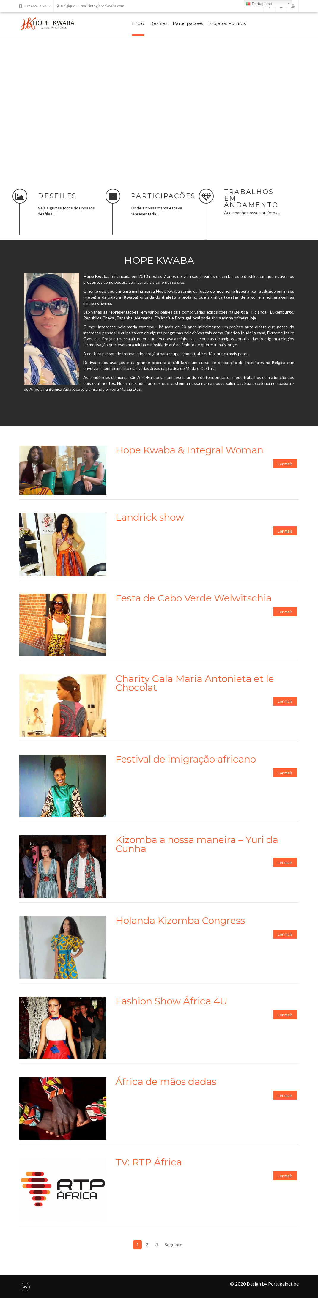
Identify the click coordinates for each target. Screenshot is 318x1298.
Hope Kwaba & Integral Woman (189, 448)
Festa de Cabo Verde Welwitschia (193, 596)
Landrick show (149, 516)
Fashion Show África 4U (171, 999)
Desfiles (158, 23)
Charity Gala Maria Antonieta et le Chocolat (194, 681)
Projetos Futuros (227, 23)
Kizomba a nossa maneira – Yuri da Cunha (196, 843)
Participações (188, 23)
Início (138, 23)
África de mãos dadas (165, 1080)
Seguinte (173, 1243)
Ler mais (285, 462)
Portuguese (259, 3)
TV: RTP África (148, 1161)
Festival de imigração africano (185, 757)
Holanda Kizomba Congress (180, 919)
